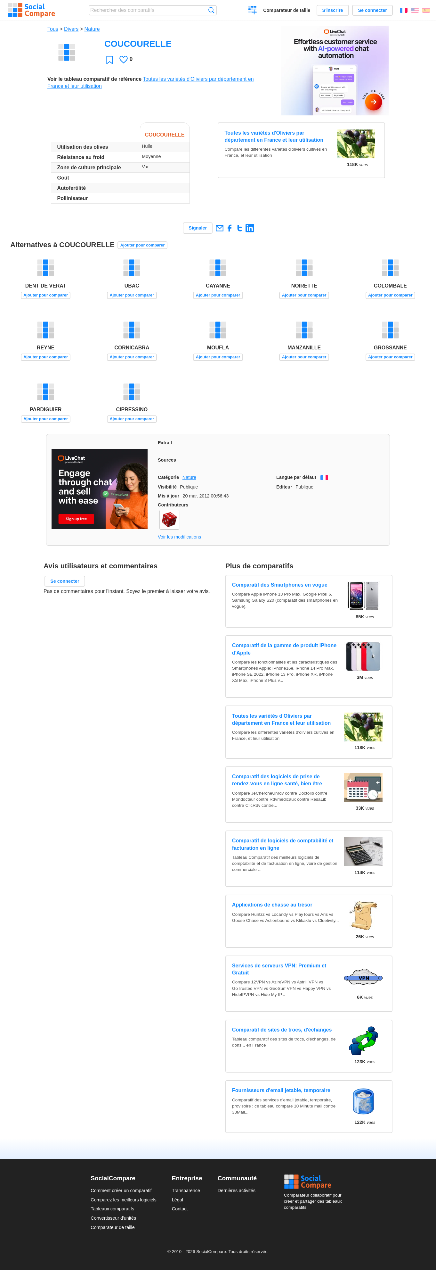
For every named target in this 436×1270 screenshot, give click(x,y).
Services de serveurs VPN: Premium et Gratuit (279, 969)
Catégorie (168, 477)
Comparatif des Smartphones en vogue (279, 585)
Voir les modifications (179, 536)
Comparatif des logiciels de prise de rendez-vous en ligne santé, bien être (277, 780)
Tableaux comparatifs (112, 1208)
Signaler (198, 227)
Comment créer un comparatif (121, 1190)
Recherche (211, 10)
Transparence (186, 1190)
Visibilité (167, 486)
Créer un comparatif (252, 10)
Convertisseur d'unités (113, 1218)
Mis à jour (168, 495)
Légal (177, 1199)
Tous (52, 29)
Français (404, 10)
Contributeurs (173, 504)
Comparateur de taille (286, 10)
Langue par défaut (296, 477)
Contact (180, 1208)
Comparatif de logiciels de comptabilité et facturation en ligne (283, 844)
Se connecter (372, 10)
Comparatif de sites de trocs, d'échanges (282, 1029)
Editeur (284, 486)
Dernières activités (236, 1190)
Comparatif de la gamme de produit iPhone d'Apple (284, 649)
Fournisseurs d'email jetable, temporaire (281, 1090)
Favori (109, 59)
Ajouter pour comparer (142, 245)
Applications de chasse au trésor (272, 904)
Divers (71, 29)
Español (426, 10)
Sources (167, 460)
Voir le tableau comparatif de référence (94, 79)
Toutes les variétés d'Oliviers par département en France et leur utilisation (274, 136)
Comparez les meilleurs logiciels (124, 1199)
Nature (92, 29)
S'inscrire (332, 10)
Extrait (165, 442)
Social (314, 1182)
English (415, 10)
